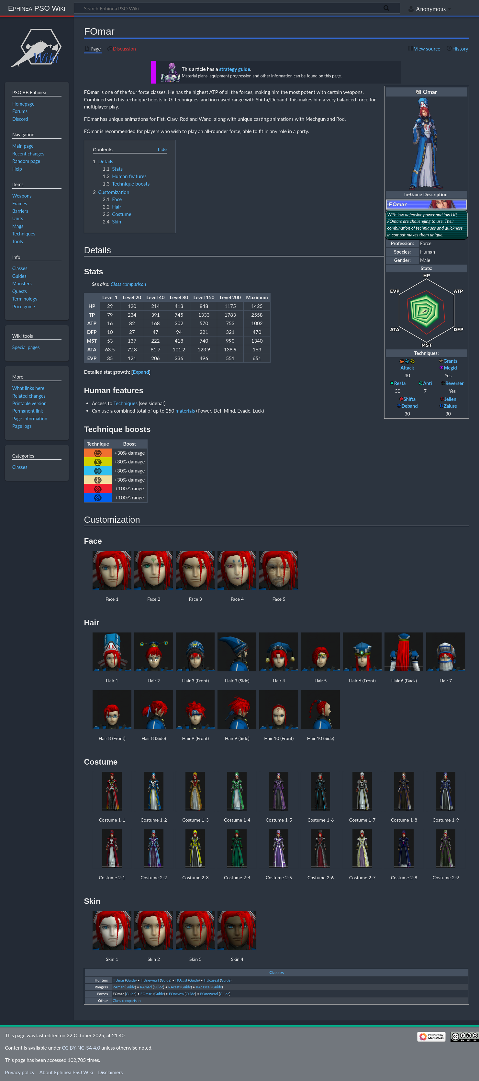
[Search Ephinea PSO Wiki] (237, 8)
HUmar (118, 980)
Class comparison (128, 284)
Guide (131, 980)
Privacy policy (19, 1072)
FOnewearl (209, 994)
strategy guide (234, 69)
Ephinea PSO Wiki (36, 8)
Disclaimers (110, 1072)
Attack (407, 367)
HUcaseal (211, 980)
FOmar (91, 92)
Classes (276, 972)
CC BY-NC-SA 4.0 (81, 1048)
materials (185, 411)
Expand (141, 372)
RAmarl (146, 987)
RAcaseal (203, 987)
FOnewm (176, 994)
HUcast (181, 980)
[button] (141, 372)
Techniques (126, 403)
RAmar (118, 987)
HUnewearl (150, 980)
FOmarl (146, 994)
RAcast (174, 987)
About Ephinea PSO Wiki (66, 1072)
